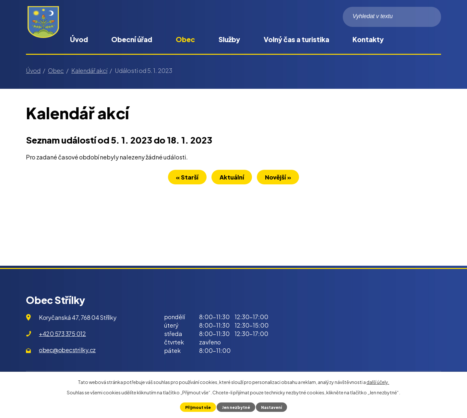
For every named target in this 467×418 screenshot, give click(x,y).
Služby (229, 39)
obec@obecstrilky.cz (67, 350)
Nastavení (272, 407)
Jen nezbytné (235, 407)
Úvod (79, 39)
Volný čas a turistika (296, 39)
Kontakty (368, 39)
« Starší (184, 178)
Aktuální (232, 178)
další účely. (377, 382)
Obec (185, 39)
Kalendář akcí (89, 70)
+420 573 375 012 (62, 333)
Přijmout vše (197, 407)
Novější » (282, 178)
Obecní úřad (131, 39)
